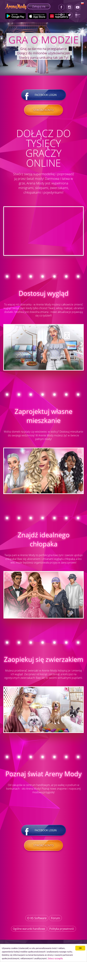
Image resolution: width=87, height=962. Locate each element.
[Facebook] (61, 7)
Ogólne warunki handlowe (29, 929)
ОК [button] (80, 948)
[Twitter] (69, 15)
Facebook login (44, 95)
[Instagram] (69, 7)
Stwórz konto (43, 110)
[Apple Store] (37, 16)
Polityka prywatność (61, 929)
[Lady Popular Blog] (79, 15)
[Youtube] (79, 7)
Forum (55, 918)
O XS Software (37, 918)
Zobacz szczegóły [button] (55, 958)
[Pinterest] (61, 15)
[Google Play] (15, 16)
